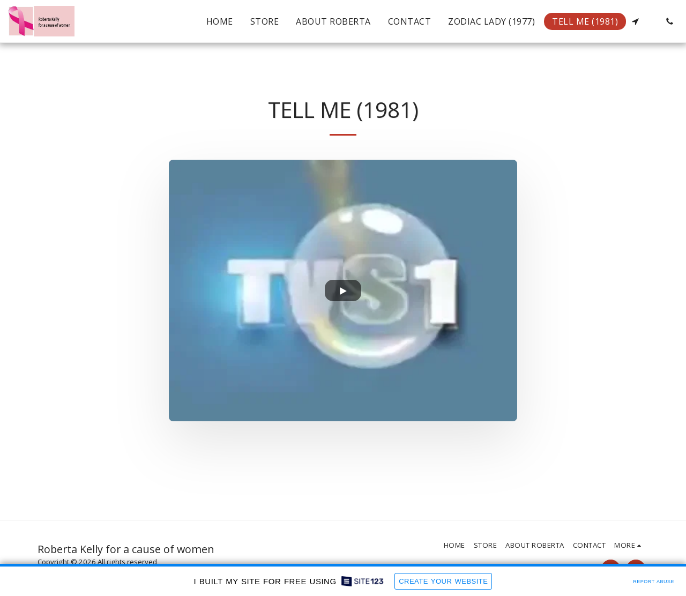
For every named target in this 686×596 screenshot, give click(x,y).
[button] (635, 21)
